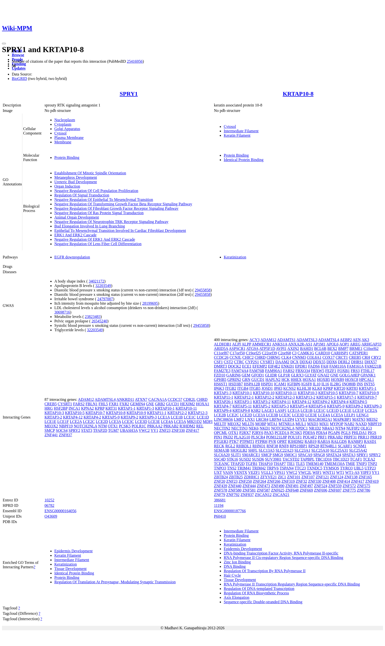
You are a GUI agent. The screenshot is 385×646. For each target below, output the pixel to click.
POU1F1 (295, 437)
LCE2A (76, 422)
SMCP (49, 430)
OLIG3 (366, 428)
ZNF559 (335, 486)
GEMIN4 (137, 404)
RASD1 (370, 441)
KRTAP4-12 (73, 417)
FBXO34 (303, 371)
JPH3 (278, 388)
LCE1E (50, 422)
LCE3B (272, 415)
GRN (246, 379)
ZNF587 (263, 490)
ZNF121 (322, 477)
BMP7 (343, 348)
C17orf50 (237, 353)
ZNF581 (249, 490)
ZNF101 (293, 477)
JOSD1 (267, 388)
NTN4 (340, 428)
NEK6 (253, 428)
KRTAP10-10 (264, 393)
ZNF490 (277, 486)
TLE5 (300, 464)
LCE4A (167, 422)
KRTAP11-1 (156, 413)
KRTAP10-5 (75, 413)
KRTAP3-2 (53, 417)
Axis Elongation (236, 597)
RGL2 (230, 446)
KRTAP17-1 (347, 397)
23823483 (92, 317)
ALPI (236, 344)
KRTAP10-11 (186, 408)
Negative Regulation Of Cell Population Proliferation (96, 191)
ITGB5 (255, 388)
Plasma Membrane (69, 137)
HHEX (296, 379)
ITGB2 (230, 388)
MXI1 (324, 424)
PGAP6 (334, 433)
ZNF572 (349, 486)
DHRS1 (357, 362)
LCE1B (177, 417)
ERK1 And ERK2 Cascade (75, 235)
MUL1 (300, 424)
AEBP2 (346, 340)
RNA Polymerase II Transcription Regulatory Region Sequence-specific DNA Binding (292, 584)
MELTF (220, 424)
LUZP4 (288, 419)
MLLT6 (248, 424)
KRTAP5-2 (262, 406)
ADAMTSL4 (105, 399)
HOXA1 (202, 404)
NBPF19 (66, 426)
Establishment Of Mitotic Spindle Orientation (90, 173)
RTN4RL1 (328, 446)
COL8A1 (314, 357)
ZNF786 (363, 490)
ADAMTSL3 (306, 340)
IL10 (316, 384)
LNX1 (250, 419)
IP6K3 (219, 388)
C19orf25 (253, 353)
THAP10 (266, 464)
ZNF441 (51, 435)
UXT (218, 472)
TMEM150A (334, 464)
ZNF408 (329, 481)
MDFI (208, 422)
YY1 (154, 430)
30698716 (62, 312)
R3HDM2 (187, 426)
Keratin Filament (237, 135)
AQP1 (344, 344)
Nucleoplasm (64, 120)
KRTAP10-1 (165, 408)
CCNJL (235, 357)
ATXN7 (141, 399)
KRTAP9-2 (129, 417)
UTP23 (370, 468)
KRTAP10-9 (136, 413)
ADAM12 (86, 399)
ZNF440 (234, 486)
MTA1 (272, 424)
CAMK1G (306, 353)
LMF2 (239, 419)
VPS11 (279, 472)
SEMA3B (221, 450)
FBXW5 (317, 371)
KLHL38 (304, 388)
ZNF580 (234, 490)
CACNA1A (157, 399)
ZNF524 (320, 486)
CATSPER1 (358, 353)
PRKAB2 (171, 426)
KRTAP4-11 (281, 402)
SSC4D (220, 459)
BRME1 (355, 348)
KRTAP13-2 (306, 397)
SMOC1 (290, 455)
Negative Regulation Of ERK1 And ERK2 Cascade (94, 239)
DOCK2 (234, 366)
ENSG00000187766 (230, 511)
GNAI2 (323, 375)
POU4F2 (310, 437)
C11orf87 (221, 353)
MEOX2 (51, 426)
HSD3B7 (235, 384)
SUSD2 (245, 459)
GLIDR (271, 375)
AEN (357, 340)
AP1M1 (319, 344)
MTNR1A (286, 424)
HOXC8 (351, 379)
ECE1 (246, 366)
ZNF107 (308, 477)
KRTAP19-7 (367, 397)
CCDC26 (221, 357)
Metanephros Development (75, 177)
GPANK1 (368, 375)
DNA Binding (235, 566)
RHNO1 (258, 446)
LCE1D (203, 417)
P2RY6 (257, 433)
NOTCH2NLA (85, 426)
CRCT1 (342, 357)
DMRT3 (220, 366)
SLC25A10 (320, 450)
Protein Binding (66, 157)
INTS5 (369, 384)
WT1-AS (352, 472)
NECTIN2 (222, 428)
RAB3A (323, 441)
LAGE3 (267, 410)
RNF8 (284, 446)
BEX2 (332, 348)
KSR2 (256, 410)
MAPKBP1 (342, 419)
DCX (294, 362)
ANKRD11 (125, 399)
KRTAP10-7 (95, 413)
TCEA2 (369, 459)
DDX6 (331, 362)
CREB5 (50, 404)
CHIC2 (248, 357)
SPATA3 (348, 455)
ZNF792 (232, 495)
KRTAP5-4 (299, 406)
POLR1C (139, 426)
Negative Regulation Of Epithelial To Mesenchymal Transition (103, 199)
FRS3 (355, 371)
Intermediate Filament (241, 131)
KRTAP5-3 (280, 406)
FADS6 (314, 366)
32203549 (103, 286)
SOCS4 (62, 430)
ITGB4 (242, 388)
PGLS (346, 433)
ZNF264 (259, 481)
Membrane (62, 142)
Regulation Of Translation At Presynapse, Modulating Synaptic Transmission (115, 582)
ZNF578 (220, 490)
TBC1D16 (324, 459)
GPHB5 (220, 379)
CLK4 (286, 357)
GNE (150, 404)
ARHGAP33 (371, 344)
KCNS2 (289, 388)
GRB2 (160, 404)
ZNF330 (178, 430)
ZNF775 (349, 490)
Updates (19, 68)
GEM (246, 375)
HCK (285, 379)
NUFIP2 (352, 428)
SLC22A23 (284, 450)
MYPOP (336, 424)
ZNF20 (219, 481)
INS (360, 384)
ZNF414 (343, 481)
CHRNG (273, 357)
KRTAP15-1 (326, 397)
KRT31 (111, 408)
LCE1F (63, 422)
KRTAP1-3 (145, 408)
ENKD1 (287, 366)
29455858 (202, 290)
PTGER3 (221, 441)
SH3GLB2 (238, 450)
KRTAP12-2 (177, 413)
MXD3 (312, 424)
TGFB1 (252, 464)
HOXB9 (337, 379)
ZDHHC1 (251, 477)
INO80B (349, 384)
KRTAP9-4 (223, 410)
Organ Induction (67, 186)
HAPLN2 (272, 379)
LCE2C (89, 422)
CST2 (228, 362)
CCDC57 (175, 399)
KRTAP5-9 (111, 417)
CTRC (239, 362)
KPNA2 (87, 408)
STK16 (232, 459)
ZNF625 (277, 490)
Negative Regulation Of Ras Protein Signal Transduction (99, 213)
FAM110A (337, 366)
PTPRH (261, 441)
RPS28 (313, 446)
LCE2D (102, 422)
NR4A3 (328, 428)
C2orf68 (284, 353)
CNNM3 (299, 357)
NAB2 (349, 424)
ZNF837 (65, 435)
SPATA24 (333, 455)
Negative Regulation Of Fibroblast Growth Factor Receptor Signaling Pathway (116, 208)
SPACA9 (305, 455)
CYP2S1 (252, 362)
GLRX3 (297, 375)
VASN (228, 472)
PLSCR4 (258, 437)
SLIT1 (236, 455)
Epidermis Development (73, 551)
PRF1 (322, 437)
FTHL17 (367, 371)
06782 (49, 505)
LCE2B (220, 415)
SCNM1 (359, 446)
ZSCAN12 (263, 495)
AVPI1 (281, 348)
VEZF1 (254, 472)
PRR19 (376, 437)
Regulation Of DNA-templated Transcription (259, 588)
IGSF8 (306, 384)
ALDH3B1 (222, 344)
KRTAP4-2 (92, 417)
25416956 (135, 61)
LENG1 (362, 415)
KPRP (99, 408)
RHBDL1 (243, 446)
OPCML (220, 433)
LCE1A (164, 417)
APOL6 (332, 344)
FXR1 (114, 404)
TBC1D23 (341, 459)
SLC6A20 (222, 455)
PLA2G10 (242, 437)
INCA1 (74, 408)
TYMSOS (331, 468)
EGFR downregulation (72, 257)
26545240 (99, 321)
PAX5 (269, 433)
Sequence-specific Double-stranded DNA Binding (263, 602)
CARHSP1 (339, 353)
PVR (272, 441)
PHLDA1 (359, 433)
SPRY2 (74, 430)
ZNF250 (245, 481)
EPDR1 (301, 366)
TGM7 (113, 430)
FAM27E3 (222, 371)
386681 (220, 500)
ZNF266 (273, 481)
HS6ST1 (220, 384)
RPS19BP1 (298, 446)
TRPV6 (273, 468)
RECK (219, 446)
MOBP (260, 424)
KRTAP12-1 (244, 397)
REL (200, 426)
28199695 (150, 303)
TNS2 (231, 468)
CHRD (202, 399)
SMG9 (278, 455)
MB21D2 (194, 422)
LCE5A (180, 422)
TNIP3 (361, 464)
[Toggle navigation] (4, 43)
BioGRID (19, 78)
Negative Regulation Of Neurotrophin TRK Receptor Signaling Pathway (111, 222)
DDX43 (306, 362)
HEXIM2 (187, 404)
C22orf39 (269, 353)
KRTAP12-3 (197, 413)
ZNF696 (320, 490)
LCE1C (190, 417)
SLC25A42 (358, 450)
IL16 (325, 384)
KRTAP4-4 (340, 402)
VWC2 (144, 430)
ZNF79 (219, 495)
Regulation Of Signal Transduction (81, 195)
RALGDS (339, 441)
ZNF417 (192, 430)
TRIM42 (259, 468)
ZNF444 (249, 486)
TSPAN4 (287, 468)
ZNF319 (288, 481)
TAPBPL (307, 459)
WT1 (340, 472)
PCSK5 (125, 426)
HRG (48, 408)
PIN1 (218, 437)
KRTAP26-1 (224, 402)
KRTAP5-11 (242, 406)
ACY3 (254, 340)
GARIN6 (233, 375)
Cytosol (60, 133)
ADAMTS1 (286, 340)
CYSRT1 (65, 404)
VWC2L (305, 472)
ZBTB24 (221, 477)
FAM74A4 (239, 371)
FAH (324, 366)
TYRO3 (346, 468)
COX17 (328, 357)
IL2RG (335, 384)
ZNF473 (263, 486)
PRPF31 (350, 437)
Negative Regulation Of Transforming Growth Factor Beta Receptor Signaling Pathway (123, 204)
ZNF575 (363, 486)
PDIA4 (321, 433)
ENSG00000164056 (60, 511)
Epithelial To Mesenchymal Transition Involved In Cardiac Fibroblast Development (120, 230)
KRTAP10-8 (298, 93)
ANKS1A (279, 344)
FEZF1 (330, 371)
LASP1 (281, 410)
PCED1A (282, 433)
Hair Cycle (232, 575)
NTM (102, 426)
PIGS (372, 433)
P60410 (220, 516)
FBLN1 (91, 404)
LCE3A (115, 422)
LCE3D (141, 422)
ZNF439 (220, 486)
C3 (294, 353)
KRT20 (339, 388)
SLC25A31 (339, 450)
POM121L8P (276, 437)
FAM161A (355, 366)
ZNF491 (292, 486)
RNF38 (272, 446)
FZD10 (219, 375)
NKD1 (265, 428)
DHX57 (371, 362)
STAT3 (86, 430)
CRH (366, 357)
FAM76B (256, 371)
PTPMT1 (247, 441)
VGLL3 (267, 472)
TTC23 (300, 468)
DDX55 (319, 362)
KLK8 (317, 388)
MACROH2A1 (320, 419)
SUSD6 (258, 459)
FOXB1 (343, 371)
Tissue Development (70, 569)
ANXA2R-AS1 (300, 344)
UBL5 (359, 468)
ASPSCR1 (237, 348)
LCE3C (128, 422)
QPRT (282, 441)
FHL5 (103, 404)
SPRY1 (129, 93)
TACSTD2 (290, 459)
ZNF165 (365, 477)
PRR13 (363, 437)
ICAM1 (280, 384)
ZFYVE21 (268, 477)
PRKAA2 (154, 426)
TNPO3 (220, 468)
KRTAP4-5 (358, 402)
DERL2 (344, 362)
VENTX (240, 472)
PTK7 (234, 441)
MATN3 (358, 419)
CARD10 (322, 353)
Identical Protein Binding (243, 160)
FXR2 (124, 404)
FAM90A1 (273, 371)
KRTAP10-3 (54, 413)
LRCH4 (262, 419)
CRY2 (376, 357)
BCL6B (320, 348)
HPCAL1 (366, 379)
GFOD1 (257, 375)
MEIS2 (372, 419)
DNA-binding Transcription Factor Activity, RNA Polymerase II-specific (281, 553)
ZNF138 (351, 477)
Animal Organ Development (76, 217)
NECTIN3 (239, 428)
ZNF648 (292, 490)
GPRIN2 (234, 379)
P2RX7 (245, 433)
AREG (355, 344)
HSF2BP (61, 408)
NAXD (361, 424)
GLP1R (284, 375)
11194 (218, 505)
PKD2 (228, 437)
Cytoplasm (62, 124)
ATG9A (252, 348)
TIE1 (291, 464)
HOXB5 (323, 379)
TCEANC (222, 464)
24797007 (105, 299)
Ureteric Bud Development (75, 182)
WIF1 (316, 472)
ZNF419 (372, 481)
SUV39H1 (273, 459)
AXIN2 (293, 348)
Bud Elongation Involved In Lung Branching (89, 226)
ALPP (246, 344)
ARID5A (221, 348)
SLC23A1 (302, 450)
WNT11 (329, 472)
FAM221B (373, 366)
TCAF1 (356, 459)
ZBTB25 (236, 477)
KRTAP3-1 (243, 402)
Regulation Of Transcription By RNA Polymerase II (264, 571)
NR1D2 (315, 428)
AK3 (365, 340)
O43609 (50, 516)
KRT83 (352, 388)
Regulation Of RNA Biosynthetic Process (256, 593)
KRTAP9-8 (241, 410)
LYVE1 (301, 419)
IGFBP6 (293, 384)
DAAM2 (282, 362)
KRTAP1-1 (127, 408)
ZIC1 (282, 477)
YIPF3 (365, 472)
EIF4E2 (274, 366)
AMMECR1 (261, 344)
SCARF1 (345, 446)
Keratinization (235, 257)
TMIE (350, 464)
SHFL (253, 450)
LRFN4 (275, 419)
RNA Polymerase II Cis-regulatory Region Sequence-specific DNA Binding (283, 558)
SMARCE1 (251, 455)
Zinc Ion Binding (237, 562)
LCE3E (154, 422)
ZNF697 (335, 490)
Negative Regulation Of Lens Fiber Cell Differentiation (97, 244)
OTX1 (113, 426)
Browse (18, 55)
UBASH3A (129, 430)
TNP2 (372, 464)
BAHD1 (306, 348)
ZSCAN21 (281, 495)
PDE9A (309, 433)
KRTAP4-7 (223, 406)
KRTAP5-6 (317, 406)
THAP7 (280, 464)
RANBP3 (355, 441)
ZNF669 (306, 490)
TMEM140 (314, 464)
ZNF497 (306, 486)
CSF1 (218, 362)
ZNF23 (164, 430)
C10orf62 (370, 348)
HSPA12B (252, 384)
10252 (49, 500)
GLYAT (311, 375)
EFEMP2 (259, 366)
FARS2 (79, 404)
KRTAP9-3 (148, 417)
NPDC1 (301, 428)
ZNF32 (301, 481)
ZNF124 (336, 477)
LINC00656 (223, 419)
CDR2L (189, 399)
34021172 (96, 281)
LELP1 (349, 415)
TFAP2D (100, 430)
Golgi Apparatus (67, 129)
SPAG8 (319, 455)
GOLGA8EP (349, 375)
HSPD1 (267, 384)
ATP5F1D (267, 348)
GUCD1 (172, 404)
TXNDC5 (314, 468)
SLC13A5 (267, 450)
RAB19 (310, 441)
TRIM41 (244, 468)
